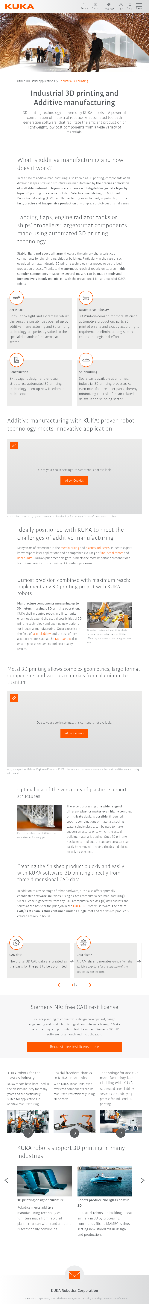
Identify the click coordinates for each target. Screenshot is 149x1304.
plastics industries (98, 548)
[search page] (84, 6)
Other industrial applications (36, 81)
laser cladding (42, 634)
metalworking (69, 548)
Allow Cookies (74, 481)
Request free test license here (74, 1047)
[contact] (96, 6)
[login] (120, 6)
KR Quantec (63, 639)
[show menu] (139, 6)
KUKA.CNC (80, 906)
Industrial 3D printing (74, 81)
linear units (24, 558)
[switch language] (109, 6)
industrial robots (112, 553)
